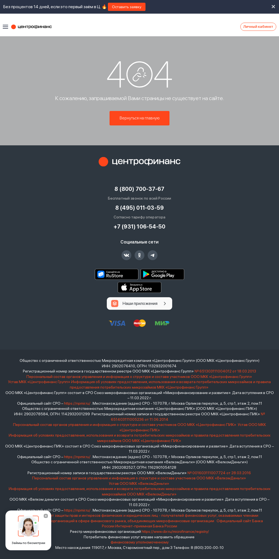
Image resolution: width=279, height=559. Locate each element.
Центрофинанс (34, 27)
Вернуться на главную (140, 118)
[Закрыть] (45, 516)
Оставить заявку (126, 7)
